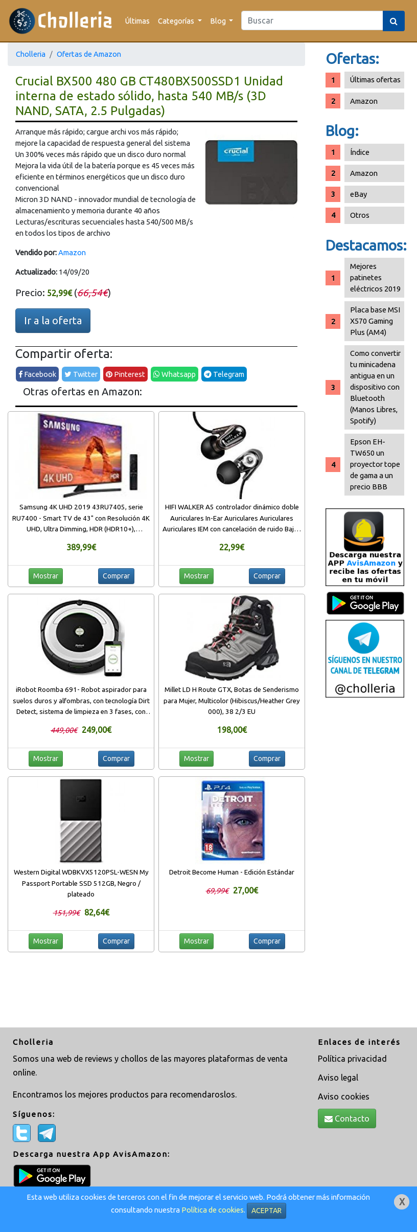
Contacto (347, 1118)
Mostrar (45, 576)
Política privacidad (352, 1058)
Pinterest (125, 374)
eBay (358, 194)
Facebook (37, 374)
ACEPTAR (266, 1210)
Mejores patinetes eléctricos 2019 (375, 277)
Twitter (81, 374)
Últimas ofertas (375, 79)
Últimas (137, 20)
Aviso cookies (343, 1096)
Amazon (72, 252)
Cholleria (30, 54)
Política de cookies (212, 1209)
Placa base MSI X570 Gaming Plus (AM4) (375, 321)
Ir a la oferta (53, 320)
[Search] (312, 20)
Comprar (116, 576)
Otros (359, 215)
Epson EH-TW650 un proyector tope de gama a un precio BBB (375, 464)
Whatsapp (174, 374)
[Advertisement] (365, 863)
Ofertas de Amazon (89, 54)
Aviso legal (338, 1077)
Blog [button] (218, 20)
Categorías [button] (177, 20)
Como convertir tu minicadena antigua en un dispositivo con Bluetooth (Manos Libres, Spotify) (375, 387)
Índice (359, 152)
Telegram (224, 374)
